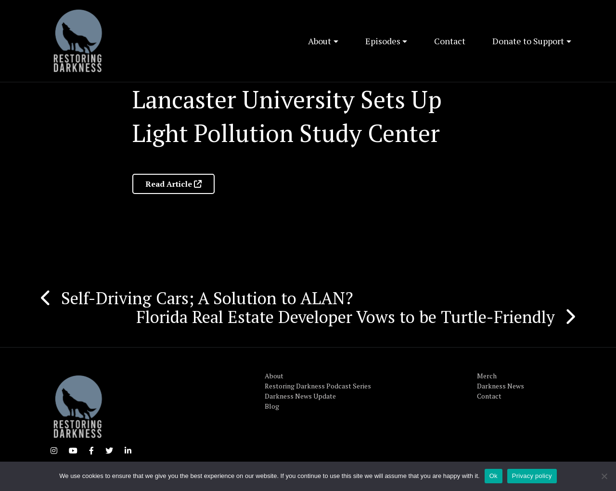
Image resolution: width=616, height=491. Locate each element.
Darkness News (500, 385)
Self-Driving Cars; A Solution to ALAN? (207, 298)
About (319, 41)
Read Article (173, 184)
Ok (493, 475)
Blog (272, 406)
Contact (449, 41)
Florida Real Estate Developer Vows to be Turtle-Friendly (345, 317)
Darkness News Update (300, 396)
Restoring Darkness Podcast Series (318, 385)
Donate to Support (528, 41)
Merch (487, 375)
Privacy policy (532, 475)
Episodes (382, 41)
